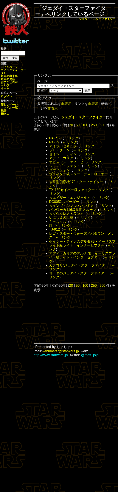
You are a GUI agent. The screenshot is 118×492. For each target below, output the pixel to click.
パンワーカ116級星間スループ (72, 210)
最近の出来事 (9, 76)
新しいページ (9, 104)
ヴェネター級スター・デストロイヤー (78, 174)
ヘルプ (5, 85)
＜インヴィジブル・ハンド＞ (71, 205)
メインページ (9, 67)
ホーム (5, 88)
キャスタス (57, 221)
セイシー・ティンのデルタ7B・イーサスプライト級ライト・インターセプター (82, 243)
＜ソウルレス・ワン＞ (66, 213)
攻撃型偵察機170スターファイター (76, 182)
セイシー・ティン (63, 154)
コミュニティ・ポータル (13, 71)
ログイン (6, 96)
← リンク (71, 138)
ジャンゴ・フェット (64, 166)
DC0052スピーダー (64, 202)
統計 (3, 110)
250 (94, 125)
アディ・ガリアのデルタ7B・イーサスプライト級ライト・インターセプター (82, 255)
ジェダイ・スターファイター (97, 19)
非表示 (66, 104)
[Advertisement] (74, 47)
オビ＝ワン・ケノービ (66, 162)
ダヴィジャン (59, 170)
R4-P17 (55, 138)
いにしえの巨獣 (61, 217)
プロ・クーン (59, 150)
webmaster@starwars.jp (60, 351)
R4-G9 (54, 142)
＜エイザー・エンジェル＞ (69, 197)
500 (102, 125)
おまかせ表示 (9, 82)
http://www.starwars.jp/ (51, 355)
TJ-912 (54, 229)
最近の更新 (8, 79)
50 (78, 125)
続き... (5, 113)
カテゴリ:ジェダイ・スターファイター (79, 265)
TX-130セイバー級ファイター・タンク (79, 190)
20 (71, 125)
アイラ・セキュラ (63, 146)
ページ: (42, 81)
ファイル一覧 (9, 107)
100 (85, 125)
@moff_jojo (90, 355)
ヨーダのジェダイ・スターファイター (78, 273)
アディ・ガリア (61, 158)
